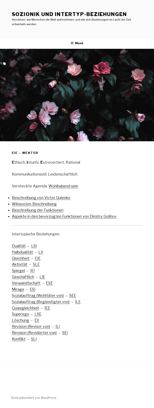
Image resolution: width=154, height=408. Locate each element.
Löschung (20, 320)
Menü (77, 43)
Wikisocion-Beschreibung (34, 204)
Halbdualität (22, 252)
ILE (78, 302)
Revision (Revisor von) (31, 326)
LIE (42, 277)
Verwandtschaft (26, 283)
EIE (38, 258)
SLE (36, 264)
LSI (34, 246)
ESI (32, 289)
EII (36, 320)
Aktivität (19, 264)
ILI (57, 326)
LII (40, 252)
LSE (37, 314)
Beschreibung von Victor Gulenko (41, 197)
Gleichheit (21, 258)
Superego (20, 314)
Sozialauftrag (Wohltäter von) (38, 295)
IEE (47, 308)
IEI (32, 270)
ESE (49, 283)
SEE (72, 295)
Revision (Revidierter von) (34, 333)
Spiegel (18, 270)
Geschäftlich (23, 277)
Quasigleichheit (25, 308)
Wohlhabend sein (63, 186)
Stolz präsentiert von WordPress (34, 397)
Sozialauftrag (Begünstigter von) (41, 302)
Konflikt (19, 339)
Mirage (18, 289)
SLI (34, 339)
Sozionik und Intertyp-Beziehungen (69, 14)
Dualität (19, 246)
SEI (65, 333)
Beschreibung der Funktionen (37, 210)
